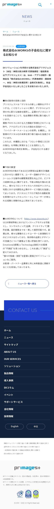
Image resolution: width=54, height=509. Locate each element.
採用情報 (8, 416)
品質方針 (7, 447)
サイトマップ (11, 344)
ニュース (16, 32)
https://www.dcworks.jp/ (36, 218)
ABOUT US (10, 351)
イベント (8, 394)
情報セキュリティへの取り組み (14, 443)
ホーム (5, 32)
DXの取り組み (33, 447)
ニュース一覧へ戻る (27, 283)
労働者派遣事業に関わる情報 (29, 450)
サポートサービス (13, 402)
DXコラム (9, 387)
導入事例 (8, 380)
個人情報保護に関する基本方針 (36, 443)
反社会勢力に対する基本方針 (13, 453)
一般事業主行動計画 (10, 450)
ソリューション (12, 366)
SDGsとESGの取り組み (19, 447)
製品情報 (8, 373)
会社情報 (8, 409)
